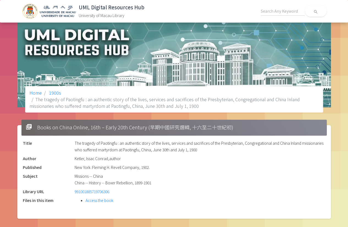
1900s (54, 92)
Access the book (99, 200)
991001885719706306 (92, 191)
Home (35, 92)
